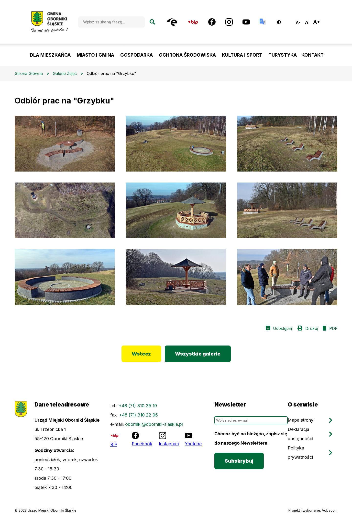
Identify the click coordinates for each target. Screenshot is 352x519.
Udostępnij (283, 328)
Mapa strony (300, 420)
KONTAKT (312, 55)
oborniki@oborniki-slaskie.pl (154, 424)
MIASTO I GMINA (95, 55)
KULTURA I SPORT (242, 55)
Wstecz (141, 354)
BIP (113, 444)
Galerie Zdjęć (65, 73)
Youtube (193, 443)
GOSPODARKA (136, 55)
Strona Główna (29, 73)
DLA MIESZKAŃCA (50, 55)
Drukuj (311, 328)
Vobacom (329, 510)
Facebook (142, 443)
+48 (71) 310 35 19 (138, 405)
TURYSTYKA (282, 55)
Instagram (169, 443)
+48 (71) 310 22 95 (138, 414)
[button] (65, 144)
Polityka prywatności (300, 452)
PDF (333, 328)
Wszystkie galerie (197, 354)
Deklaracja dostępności (300, 434)
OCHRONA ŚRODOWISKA (187, 55)
